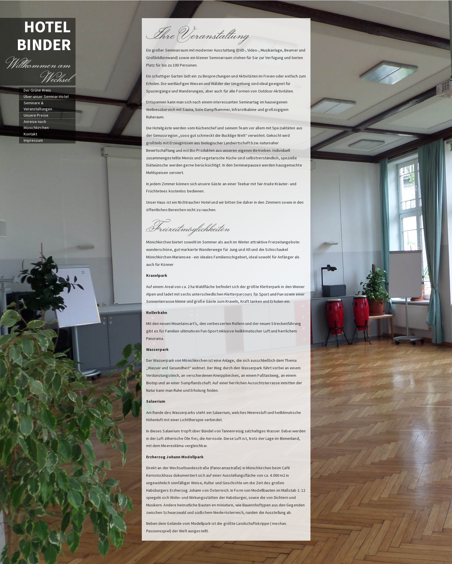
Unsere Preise (36, 115)
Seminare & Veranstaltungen (38, 105)
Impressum (33, 140)
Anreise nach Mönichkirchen (36, 124)
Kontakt (30, 134)
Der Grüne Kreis (37, 90)
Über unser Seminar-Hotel (46, 96)
